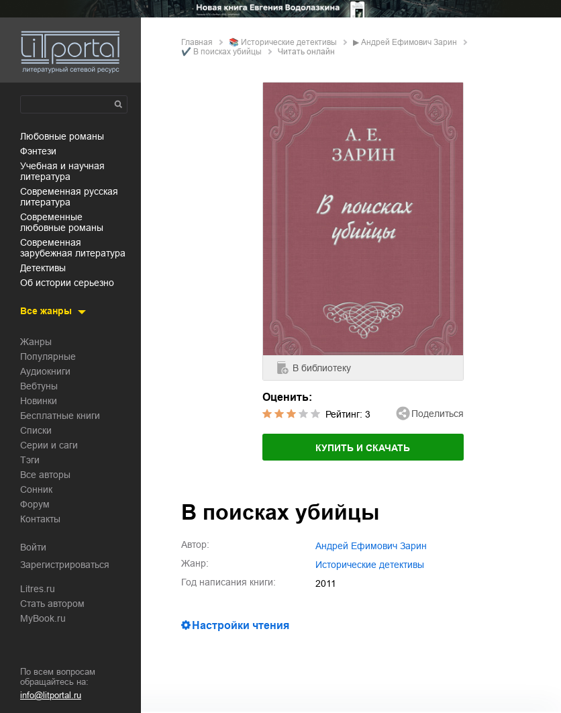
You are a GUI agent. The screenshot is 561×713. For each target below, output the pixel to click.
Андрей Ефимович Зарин (409, 42)
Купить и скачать (362, 447)
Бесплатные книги (60, 415)
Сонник (36, 489)
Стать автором (52, 603)
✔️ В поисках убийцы (221, 51)
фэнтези (38, 151)
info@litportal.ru (50, 695)
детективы (43, 268)
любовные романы (62, 136)
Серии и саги (49, 445)
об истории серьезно (67, 282)
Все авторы (45, 474)
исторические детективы (289, 42)
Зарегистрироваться (64, 564)
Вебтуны (39, 386)
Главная (197, 42)
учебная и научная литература (62, 171)
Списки (36, 430)
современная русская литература (69, 196)
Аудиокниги (45, 371)
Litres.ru (37, 588)
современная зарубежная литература (72, 247)
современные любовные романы (61, 222)
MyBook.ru (43, 618)
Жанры (36, 341)
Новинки (38, 400)
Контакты (40, 519)
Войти (33, 547)
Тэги (30, 460)
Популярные (48, 356)
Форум (35, 504)
